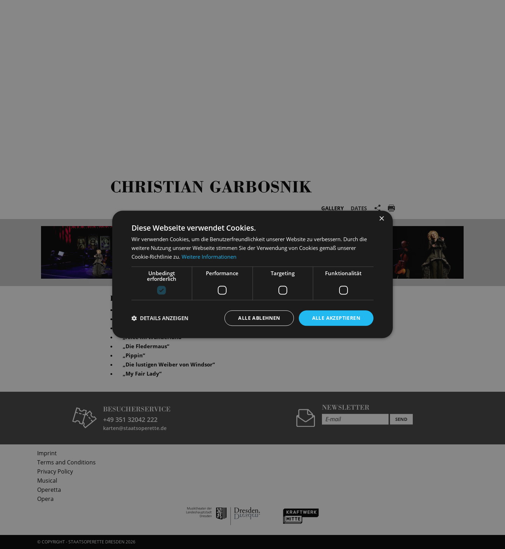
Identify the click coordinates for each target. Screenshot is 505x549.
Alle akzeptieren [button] (336, 318)
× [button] (381, 218)
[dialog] (252, 274)
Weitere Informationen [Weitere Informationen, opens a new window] (209, 256)
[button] (160, 318)
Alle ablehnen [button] (259, 318)
